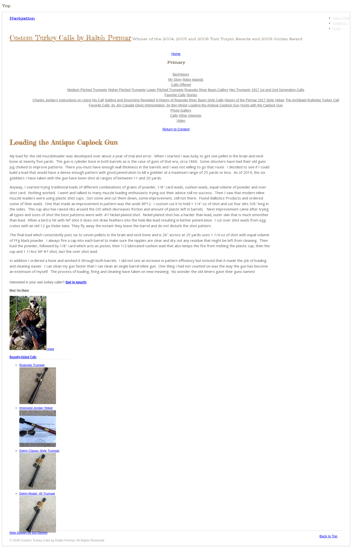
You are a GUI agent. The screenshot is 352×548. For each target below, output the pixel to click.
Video (180, 121)
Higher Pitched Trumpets (127, 90)
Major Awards (193, 80)
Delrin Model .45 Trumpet (37, 493)
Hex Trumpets (239, 90)
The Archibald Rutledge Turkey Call (312, 100)
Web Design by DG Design (28, 533)
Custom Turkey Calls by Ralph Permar (70, 38)
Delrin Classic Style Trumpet (39, 451)
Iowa (32, 349)
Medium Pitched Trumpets (87, 90)
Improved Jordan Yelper (36, 408)
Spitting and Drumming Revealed (130, 100)
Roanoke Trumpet (31, 365)
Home (337, 28)
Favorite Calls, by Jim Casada (111, 105)
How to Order (341, 18)
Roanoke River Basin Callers (206, 90)
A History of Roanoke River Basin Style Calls (190, 100)
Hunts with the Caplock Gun (261, 105)
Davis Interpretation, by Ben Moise (161, 105)
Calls (174, 115)
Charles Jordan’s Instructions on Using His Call (68, 100)
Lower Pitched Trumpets (165, 90)
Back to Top (328, 536)
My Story (175, 80)
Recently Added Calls (23, 356)
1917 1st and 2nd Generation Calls (277, 90)
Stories (192, 95)
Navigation (22, 18)
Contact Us (340, 23)
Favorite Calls (175, 95)
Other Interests (190, 115)
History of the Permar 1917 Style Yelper (255, 100)
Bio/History (181, 74)
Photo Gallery (181, 110)
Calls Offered (181, 85)
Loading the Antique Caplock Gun (214, 105)
